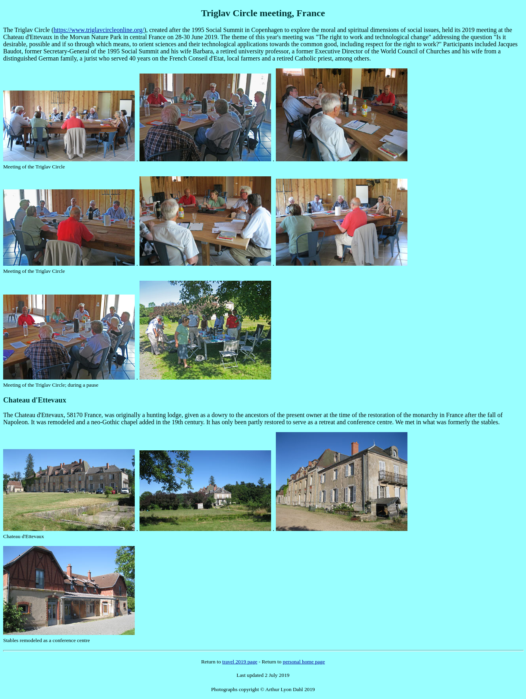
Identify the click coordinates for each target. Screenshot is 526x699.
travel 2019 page (239, 662)
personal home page (304, 662)
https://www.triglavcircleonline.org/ (99, 29)
